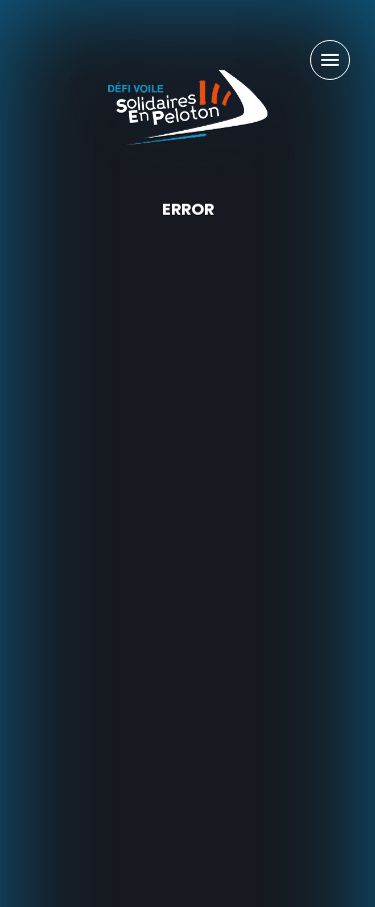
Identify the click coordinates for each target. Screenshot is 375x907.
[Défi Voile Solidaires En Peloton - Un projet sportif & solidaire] (188, 107)
